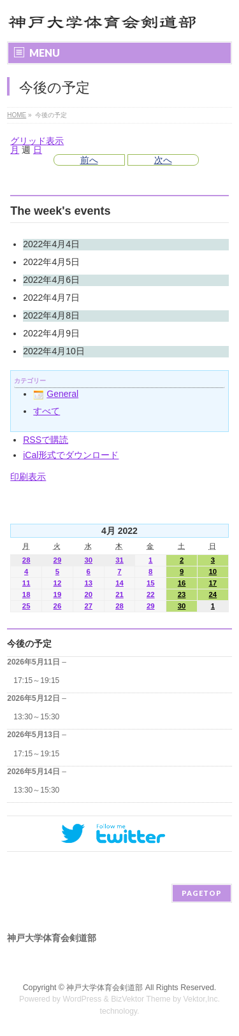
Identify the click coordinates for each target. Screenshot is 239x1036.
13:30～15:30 (36, 716)
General (55, 394)
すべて (46, 411)
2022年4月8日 (51, 315)
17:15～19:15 (36, 680)
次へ (163, 160)
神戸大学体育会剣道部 (104, 987)
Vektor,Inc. (202, 999)
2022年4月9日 (51, 333)
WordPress (81, 999)
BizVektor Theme (141, 999)
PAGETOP (202, 893)
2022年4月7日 (51, 297)
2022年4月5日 (51, 262)
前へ (89, 160)
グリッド (37, 141)
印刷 (28, 476)
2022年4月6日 (51, 280)
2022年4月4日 (51, 244)
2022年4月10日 (54, 351)
